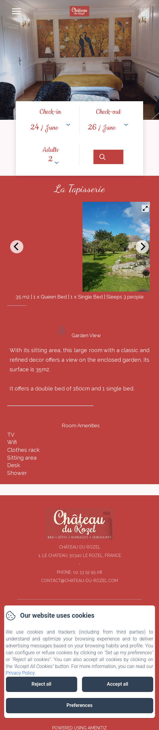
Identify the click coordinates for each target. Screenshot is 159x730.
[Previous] (16, 246)
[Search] (108, 157)
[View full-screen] (145, 208)
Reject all (41, 684)
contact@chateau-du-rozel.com (79, 580)
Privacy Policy (20, 673)
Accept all (117, 684)
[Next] (142, 246)
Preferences (79, 705)
